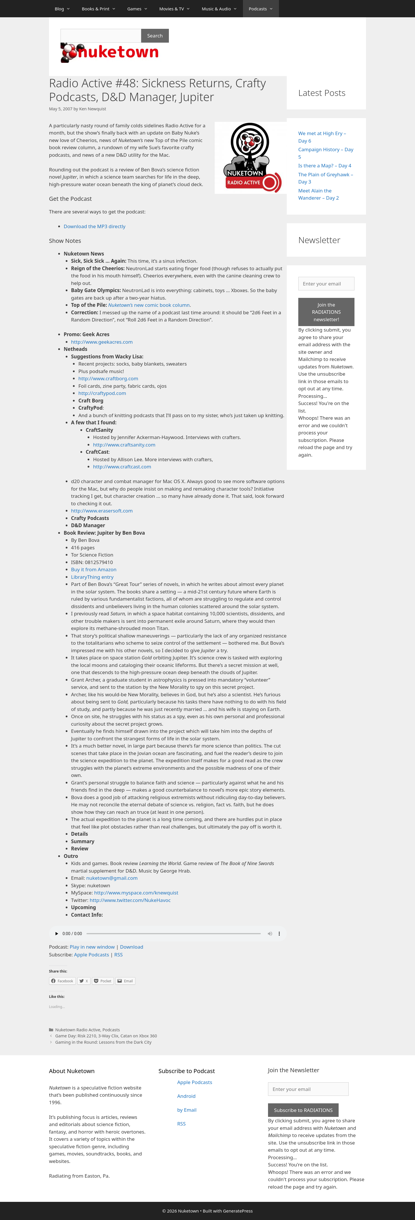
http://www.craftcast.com (122, 466)
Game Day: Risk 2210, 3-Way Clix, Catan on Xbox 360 (106, 1036)
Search (155, 35)
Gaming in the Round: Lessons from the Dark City (103, 1042)
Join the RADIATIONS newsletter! (326, 312)
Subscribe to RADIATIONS (303, 1110)
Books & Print (102, 8)
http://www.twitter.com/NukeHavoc (130, 900)
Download (131, 946)
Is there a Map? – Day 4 (324, 165)
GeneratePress (238, 1211)
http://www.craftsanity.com (124, 444)
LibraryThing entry (92, 577)
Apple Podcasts (91, 954)
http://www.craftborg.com (108, 378)
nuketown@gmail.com (111, 878)
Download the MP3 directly (94, 226)
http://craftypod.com (102, 393)
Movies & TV (177, 8)
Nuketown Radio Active (77, 1029)
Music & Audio (222, 8)
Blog (65, 8)
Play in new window (92, 946)
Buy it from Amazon (94, 569)
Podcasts (264, 8)
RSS (118, 954)
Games (140, 8)
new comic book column (149, 305)
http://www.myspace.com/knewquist (136, 892)
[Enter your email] (326, 284)
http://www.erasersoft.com (102, 510)
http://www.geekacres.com (102, 341)
